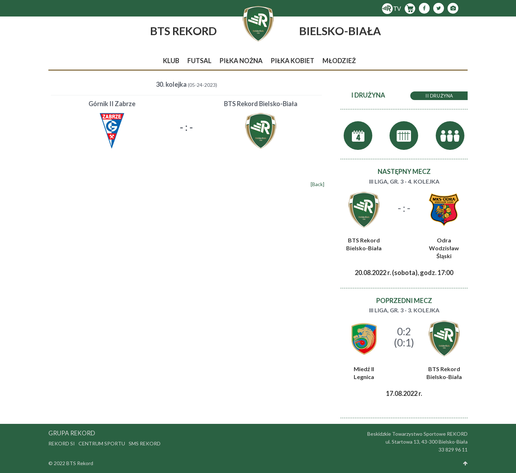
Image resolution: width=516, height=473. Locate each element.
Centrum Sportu (101, 443)
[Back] (317, 184)
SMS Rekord (145, 443)
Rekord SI (61, 443)
